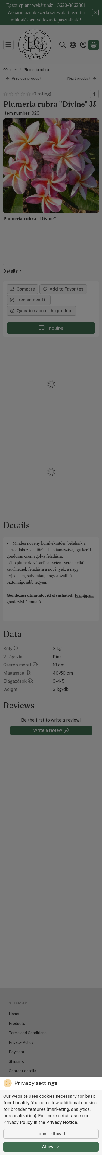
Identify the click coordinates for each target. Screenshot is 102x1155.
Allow (51, 1146)
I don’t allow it (51, 1133)
